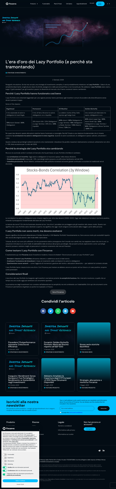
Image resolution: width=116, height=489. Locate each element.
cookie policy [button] (14, 441)
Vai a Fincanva (58, 292)
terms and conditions (75, 412)
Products (34, 4)
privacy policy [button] (30, 435)
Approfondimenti (82, 4)
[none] (108, 4)
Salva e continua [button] (20, 480)
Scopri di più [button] (20, 484)
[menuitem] (108, 4)
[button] (43, 311)
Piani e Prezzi (58, 4)
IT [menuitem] (107, 4)
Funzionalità (46, 4)
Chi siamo (69, 4)
